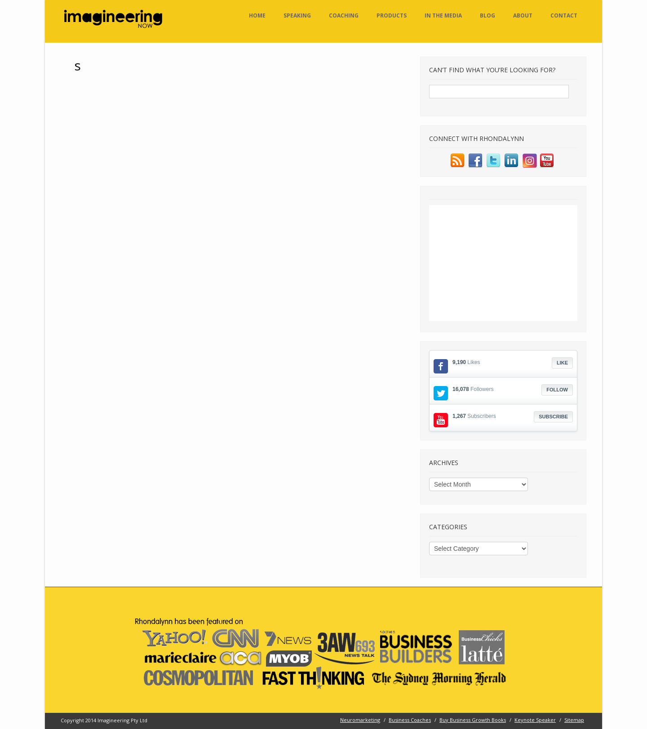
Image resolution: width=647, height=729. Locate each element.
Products (392, 15)
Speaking (297, 15)
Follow (557, 389)
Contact (563, 15)
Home (257, 15)
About (522, 15)
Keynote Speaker (535, 719)
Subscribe (553, 416)
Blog (487, 15)
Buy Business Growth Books (472, 719)
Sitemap (574, 719)
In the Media (443, 15)
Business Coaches (410, 719)
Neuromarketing (360, 719)
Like (562, 362)
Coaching (344, 15)
